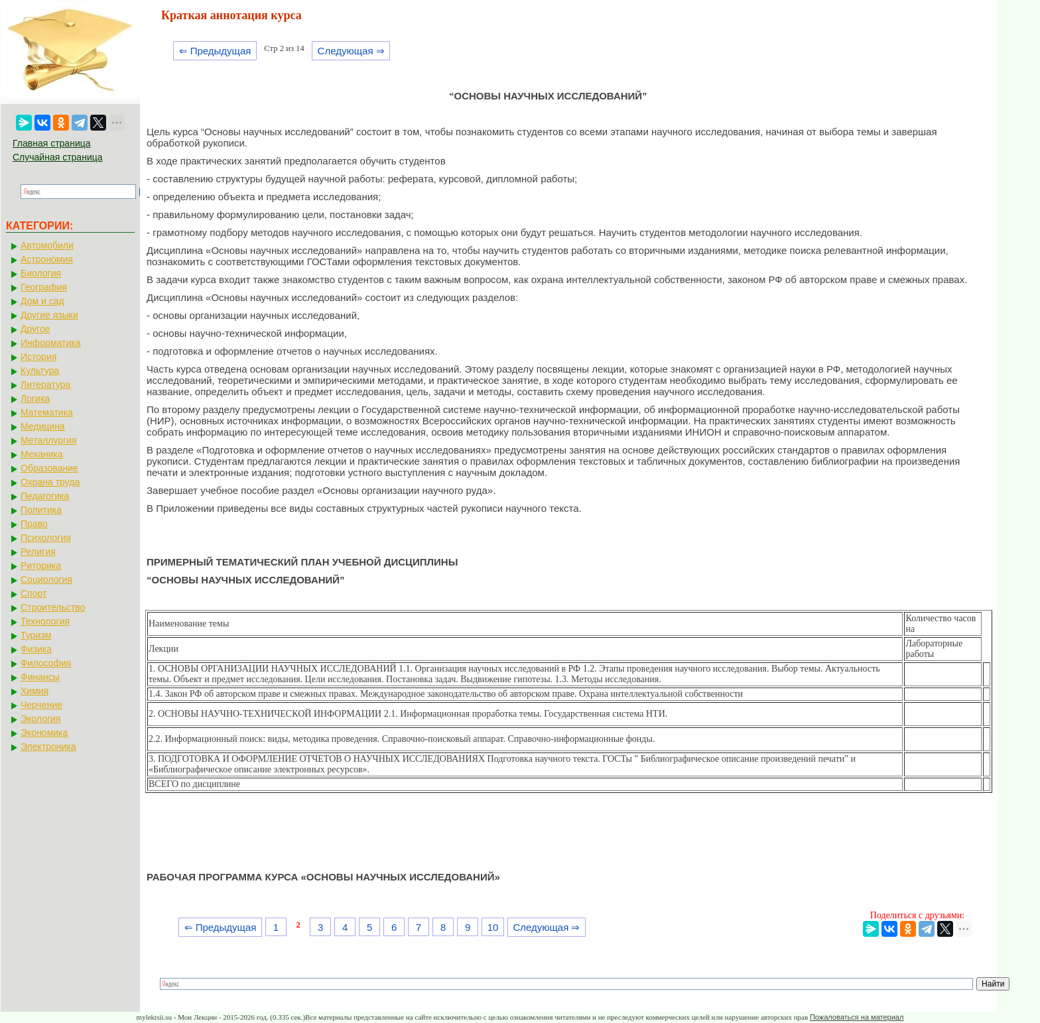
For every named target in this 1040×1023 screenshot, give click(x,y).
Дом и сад (42, 301)
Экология (40, 718)
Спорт (33, 593)
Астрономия (47, 259)
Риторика (41, 565)
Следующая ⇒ (351, 50)
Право (34, 523)
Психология (46, 537)
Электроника (48, 746)
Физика (36, 649)
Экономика (44, 732)
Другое (35, 329)
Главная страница (52, 143)
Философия (46, 663)
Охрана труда (50, 482)
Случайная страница (58, 157)
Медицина (43, 426)
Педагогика (45, 496)
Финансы (40, 677)
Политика (41, 510)
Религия (38, 551)
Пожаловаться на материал (856, 1017)
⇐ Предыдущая (215, 50)
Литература (45, 384)
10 (493, 927)
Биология (41, 273)
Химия (34, 691)
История (38, 356)
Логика (35, 398)
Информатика (50, 342)
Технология (45, 621)
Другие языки (49, 315)
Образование (49, 468)
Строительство (53, 607)
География (44, 287)
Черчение (41, 704)
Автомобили (47, 245)
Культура (40, 370)
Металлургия (49, 440)
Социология (46, 579)
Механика (42, 454)
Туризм (36, 635)
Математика (47, 412)
